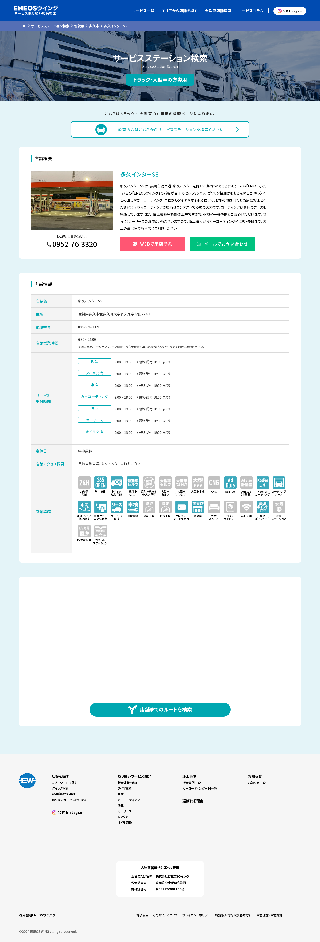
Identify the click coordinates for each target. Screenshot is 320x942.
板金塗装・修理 (128, 782)
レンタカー (124, 817)
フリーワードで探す (64, 782)
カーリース (125, 811)
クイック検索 (60, 788)
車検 (121, 794)
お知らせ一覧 (257, 782)
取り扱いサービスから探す (69, 800)
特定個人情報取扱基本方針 (233, 915)
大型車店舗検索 (218, 10)
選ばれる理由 (192, 800)
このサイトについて (165, 915)
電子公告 (142, 915)
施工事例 (189, 776)
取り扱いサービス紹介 (134, 776)
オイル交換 (125, 822)
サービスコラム (251, 10)
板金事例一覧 (191, 782)
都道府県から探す (64, 794)
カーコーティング (129, 800)
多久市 (94, 26)
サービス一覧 (143, 10)
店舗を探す (60, 776)
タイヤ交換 (125, 788)
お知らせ (254, 776)
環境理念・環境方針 (269, 915)
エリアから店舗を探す (179, 10)
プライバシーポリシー (196, 915)
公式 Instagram (292, 11)
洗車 (121, 805)
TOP (23, 26)
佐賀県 (79, 26)
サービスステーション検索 (50, 26)
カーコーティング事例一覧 (199, 788)
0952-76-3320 (89, 326)
